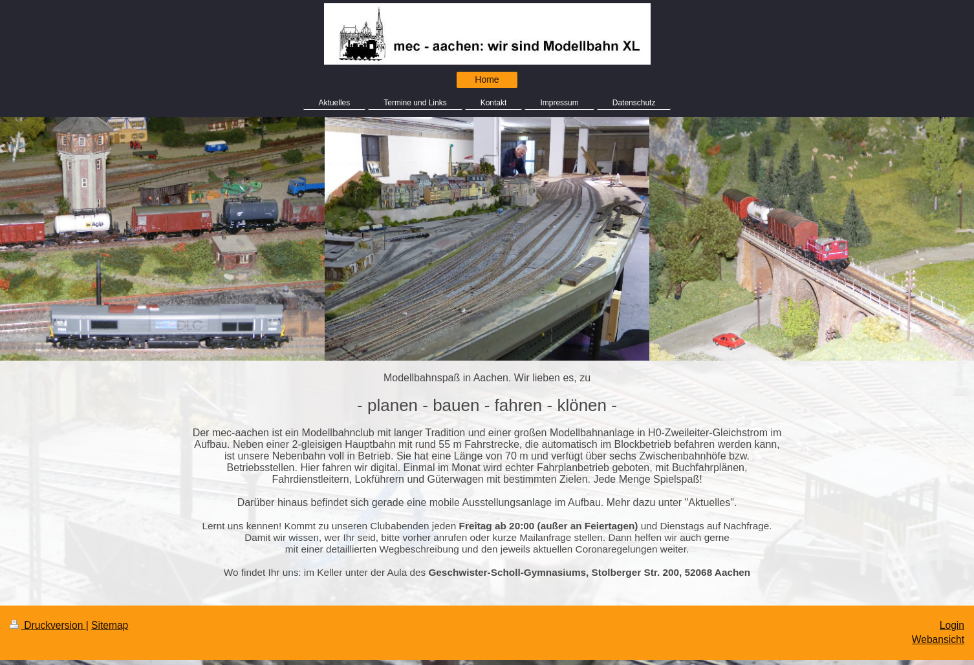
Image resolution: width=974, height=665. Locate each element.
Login (952, 625)
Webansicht (938, 639)
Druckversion (48, 625)
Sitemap (109, 625)
